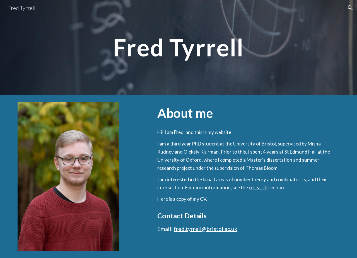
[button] (350, 8)
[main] (178, 47)
